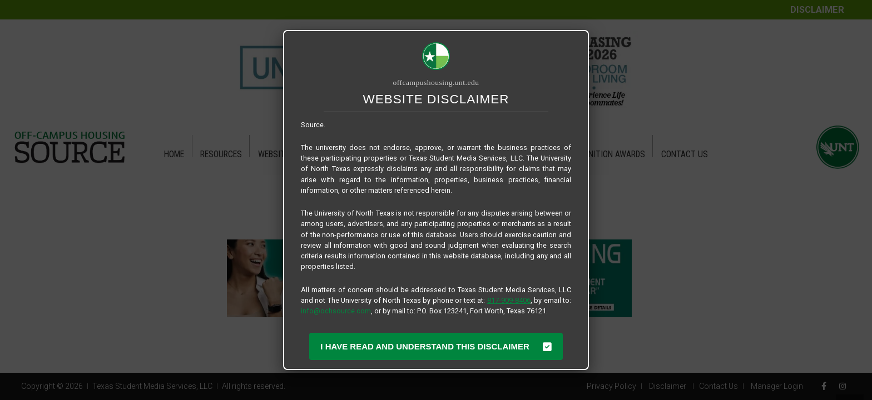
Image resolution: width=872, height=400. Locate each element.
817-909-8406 (509, 300)
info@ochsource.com (336, 311)
